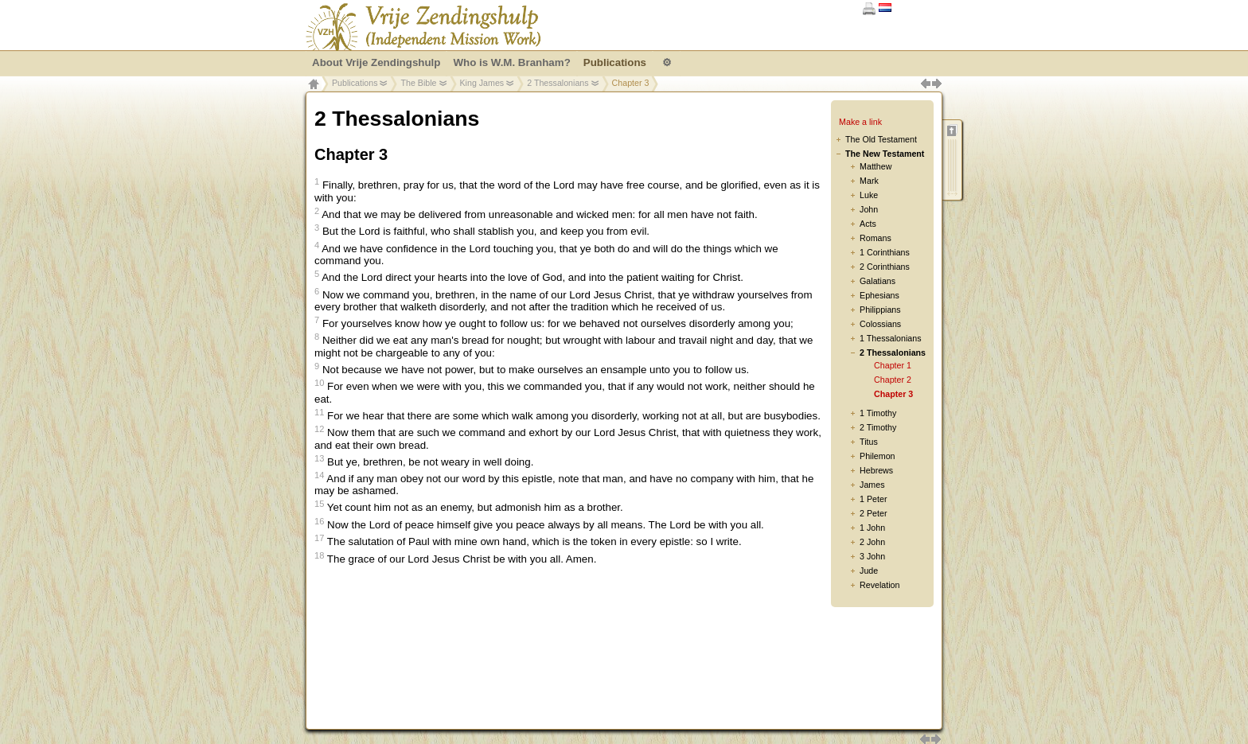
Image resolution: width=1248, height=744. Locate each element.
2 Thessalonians (557, 83)
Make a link (860, 122)
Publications (354, 83)
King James (482, 83)
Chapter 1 (892, 365)
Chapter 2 (892, 379)
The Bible (418, 83)
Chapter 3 (893, 394)
